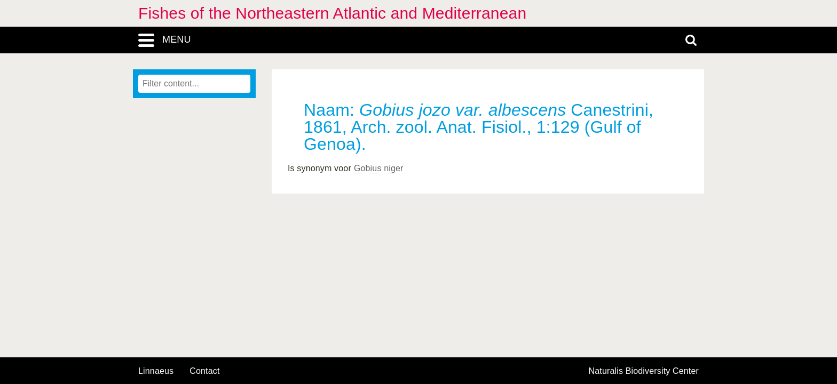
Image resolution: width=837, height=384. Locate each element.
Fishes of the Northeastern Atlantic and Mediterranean (332, 13)
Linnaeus (155, 371)
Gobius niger (379, 168)
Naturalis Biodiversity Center (644, 371)
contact (204, 370)
